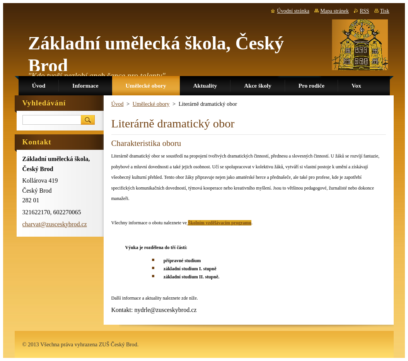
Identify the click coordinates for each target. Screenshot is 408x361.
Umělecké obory (151, 104)
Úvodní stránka (293, 11)
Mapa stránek (334, 11)
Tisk (384, 11)
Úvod (117, 104)
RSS (364, 11)
